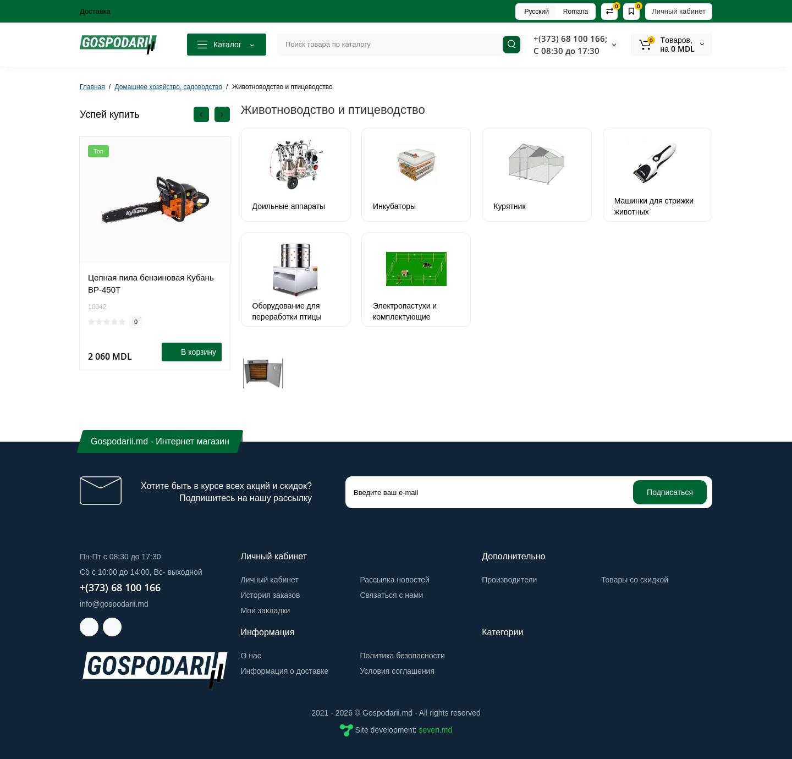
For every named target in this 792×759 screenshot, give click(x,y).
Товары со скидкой (634, 579)
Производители (509, 579)
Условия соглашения (397, 671)
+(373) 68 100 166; (570, 38)
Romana (575, 11)
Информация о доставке (285, 671)
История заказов (270, 595)
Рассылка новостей (394, 579)
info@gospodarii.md (114, 604)
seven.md (436, 729)
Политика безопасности (402, 655)
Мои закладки (265, 610)
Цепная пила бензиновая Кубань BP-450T (151, 283)
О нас (251, 655)
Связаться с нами (391, 595)
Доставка (95, 11)
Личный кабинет (679, 11)
